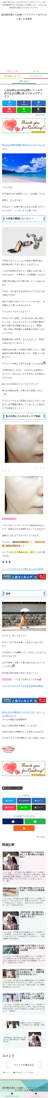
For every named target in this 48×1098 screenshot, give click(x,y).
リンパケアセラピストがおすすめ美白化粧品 (22, 686)
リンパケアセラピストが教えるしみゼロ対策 (22, 569)
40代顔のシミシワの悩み (12, 788)
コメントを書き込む (24, 1065)
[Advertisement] (24, 46)
